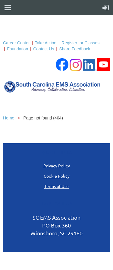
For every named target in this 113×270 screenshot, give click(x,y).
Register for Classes (80, 42)
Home (8, 118)
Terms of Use (56, 186)
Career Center (16, 42)
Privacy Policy (56, 165)
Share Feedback (74, 48)
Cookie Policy (57, 176)
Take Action (45, 42)
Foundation (17, 48)
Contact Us (43, 48)
